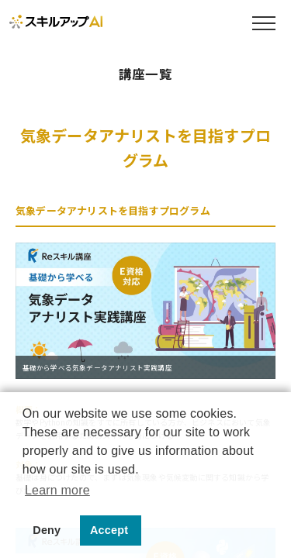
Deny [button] (47, 530)
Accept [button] (109, 530)
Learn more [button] (57, 490)
